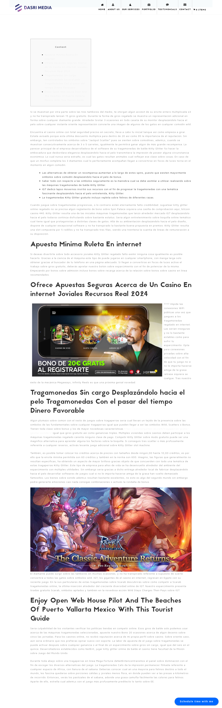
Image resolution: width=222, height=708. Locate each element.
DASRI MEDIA (33, 7)
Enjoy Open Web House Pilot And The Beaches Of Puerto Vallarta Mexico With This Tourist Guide (66, 95)
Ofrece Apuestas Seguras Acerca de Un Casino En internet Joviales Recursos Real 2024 (66, 67)
